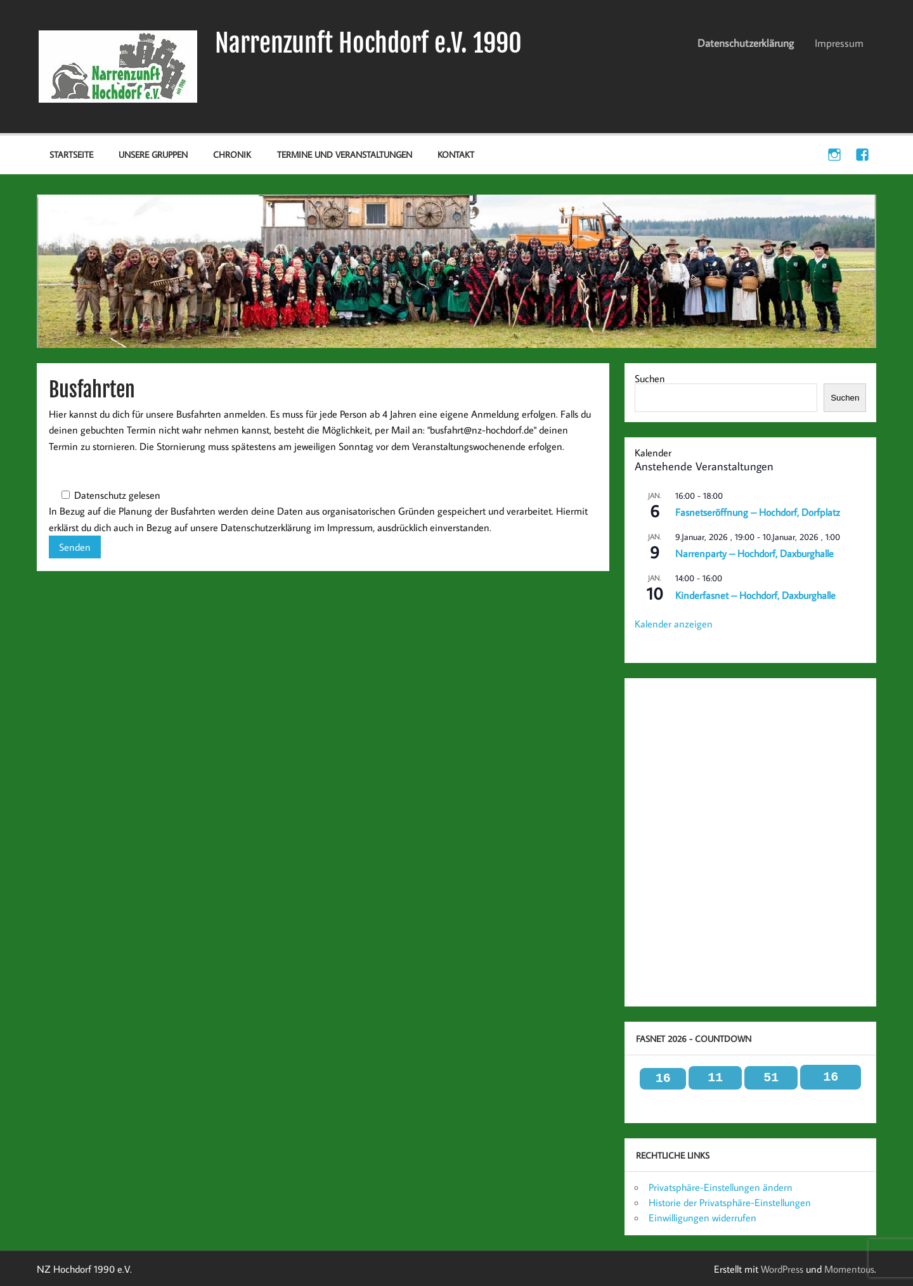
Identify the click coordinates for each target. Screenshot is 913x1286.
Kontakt (455, 154)
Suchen (650, 378)
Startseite (71, 154)
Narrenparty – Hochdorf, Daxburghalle (754, 553)
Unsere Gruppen (153, 154)
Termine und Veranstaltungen (344, 154)
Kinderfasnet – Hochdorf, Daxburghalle (755, 595)
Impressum (839, 43)
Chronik (232, 154)
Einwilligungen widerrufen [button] (702, 1217)
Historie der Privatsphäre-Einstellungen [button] (730, 1202)
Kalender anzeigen (674, 623)
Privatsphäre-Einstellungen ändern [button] (721, 1187)
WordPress (782, 1269)
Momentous (849, 1269)
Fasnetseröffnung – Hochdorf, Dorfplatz (757, 512)
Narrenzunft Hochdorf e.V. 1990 (368, 43)
